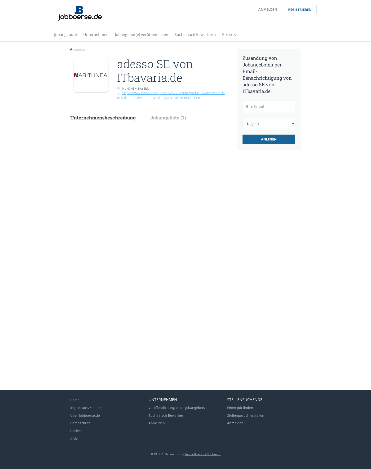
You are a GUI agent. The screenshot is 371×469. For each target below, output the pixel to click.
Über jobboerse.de (85, 415)
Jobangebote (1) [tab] (168, 117)
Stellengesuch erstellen (245, 415)
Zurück (79, 50)
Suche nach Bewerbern (167, 415)
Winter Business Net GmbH (203, 454)
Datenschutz (80, 423)
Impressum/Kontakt (86, 407)
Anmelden (267, 9)
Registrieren (299, 9)
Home (75, 400)
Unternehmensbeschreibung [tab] (103, 117)
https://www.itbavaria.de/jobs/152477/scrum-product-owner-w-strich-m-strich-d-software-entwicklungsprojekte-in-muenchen (171, 95)
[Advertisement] (276, 233)
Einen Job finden (240, 407)
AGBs (74, 438)
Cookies (76, 431)
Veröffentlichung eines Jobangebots (177, 407)
